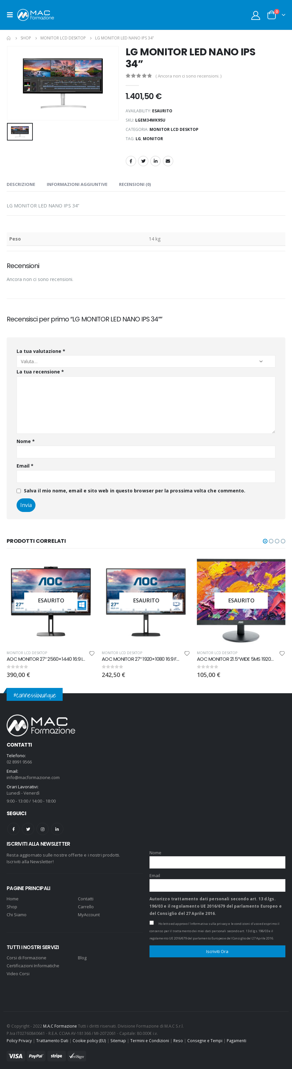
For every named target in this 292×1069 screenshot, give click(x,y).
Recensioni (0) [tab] (135, 184)
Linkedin (57, 826)
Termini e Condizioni (149, 1038)
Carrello (86, 904)
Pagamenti (236, 1038)
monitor (153, 138)
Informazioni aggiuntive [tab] (77, 184)
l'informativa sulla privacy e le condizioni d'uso (223, 921)
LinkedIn (155, 161)
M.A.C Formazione (60, 1023)
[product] (51, 600)
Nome (26, 441)
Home (13, 896)
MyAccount (89, 912)
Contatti (85, 896)
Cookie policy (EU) (89, 1038)
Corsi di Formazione (26, 955)
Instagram (42, 826)
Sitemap (118, 1038)
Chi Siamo (17, 912)
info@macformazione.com (33, 775)
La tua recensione (40, 371)
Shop (12, 904)
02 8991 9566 (19, 759)
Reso (178, 1038)
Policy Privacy (19, 1038)
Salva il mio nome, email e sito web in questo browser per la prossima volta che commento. (134, 490)
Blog (82, 955)
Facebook (131, 161)
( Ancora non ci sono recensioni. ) (188, 76)
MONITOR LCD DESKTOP (173, 129)
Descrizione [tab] (21, 184)
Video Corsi (18, 971)
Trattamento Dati (52, 1038)
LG (138, 138)
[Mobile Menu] (12, 15)
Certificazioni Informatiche (33, 963)
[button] (265, 541)
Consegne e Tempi (204, 1038)
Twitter (143, 161)
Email (168, 161)
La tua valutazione (41, 351)
